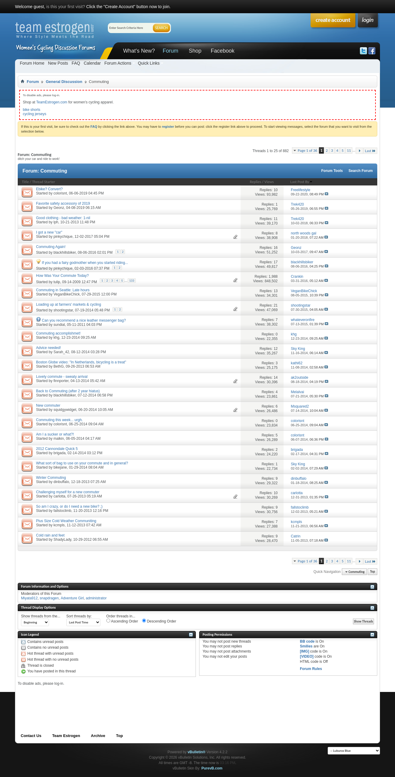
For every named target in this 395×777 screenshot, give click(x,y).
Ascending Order (122, 621)
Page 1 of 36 (307, 150)
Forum (170, 51)
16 (276, 248)
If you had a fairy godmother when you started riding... (85, 263)
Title (25, 181)
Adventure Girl (72, 598)
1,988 (273, 276)
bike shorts (31, 110)
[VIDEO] (306, 656)
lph (55, 222)
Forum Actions (117, 63)
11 (349, 150)
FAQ (76, 63)
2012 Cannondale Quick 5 (57, 449)
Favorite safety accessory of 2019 (63, 203)
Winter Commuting (51, 478)
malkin (58, 438)
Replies (255, 181)
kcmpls (59, 525)
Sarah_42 (61, 352)
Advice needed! (48, 348)
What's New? (139, 51)
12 (276, 349)
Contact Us (31, 735)
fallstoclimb (62, 511)
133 (131, 281)
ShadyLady (62, 539)
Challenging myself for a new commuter (67, 492)
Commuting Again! (50, 247)
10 (276, 190)
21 (276, 305)
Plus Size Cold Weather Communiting (66, 521)
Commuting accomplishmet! (58, 333)
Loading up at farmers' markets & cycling (68, 304)
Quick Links (149, 63)
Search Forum (360, 171)
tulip (56, 282)
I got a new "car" (49, 232)
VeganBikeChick (66, 294)
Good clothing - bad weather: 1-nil (63, 218)
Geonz (58, 208)
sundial (59, 325)
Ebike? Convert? (49, 189)
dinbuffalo (61, 482)
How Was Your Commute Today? (62, 276)
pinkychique (62, 236)
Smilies (306, 646)
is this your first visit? (65, 6)
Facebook (222, 51)
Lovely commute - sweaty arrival (61, 377)
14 (276, 377)
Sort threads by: (79, 616)
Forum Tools (332, 171)
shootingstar (63, 310)
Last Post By (301, 181)
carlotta (59, 496)
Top (372, 572)
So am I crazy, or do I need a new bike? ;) (69, 506)
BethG (58, 366)
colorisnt (60, 193)
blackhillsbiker (64, 252)
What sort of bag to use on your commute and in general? (82, 463)
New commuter (48, 405)
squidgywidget (64, 410)
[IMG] (304, 651)
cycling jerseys (34, 114)
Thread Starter (43, 181)
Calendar (92, 63)
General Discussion (64, 81)
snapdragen (49, 598)
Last (370, 150)
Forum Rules (311, 669)
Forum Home (32, 63)
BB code (307, 641)
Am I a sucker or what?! (55, 434)
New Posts (58, 63)
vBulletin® (196, 752)
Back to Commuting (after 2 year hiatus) (68, 391)
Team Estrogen (66, 735)
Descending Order (159, 621)
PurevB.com (212, 768)
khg (56, 337)
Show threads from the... (40, 616)
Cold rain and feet (50, 535)
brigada (59, 453)
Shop (195, 51)
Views (269, 181)
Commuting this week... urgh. (59, 420)
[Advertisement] (127, 699)
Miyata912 (29, 598)
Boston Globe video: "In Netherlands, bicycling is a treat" (81, 362)
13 (276, 291)
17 (276, 262)
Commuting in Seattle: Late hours (63, 290)
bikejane (60, 467)
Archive (98, 735)
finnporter (60, 381)
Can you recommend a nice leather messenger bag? (84, 320)
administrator (96, 598)
